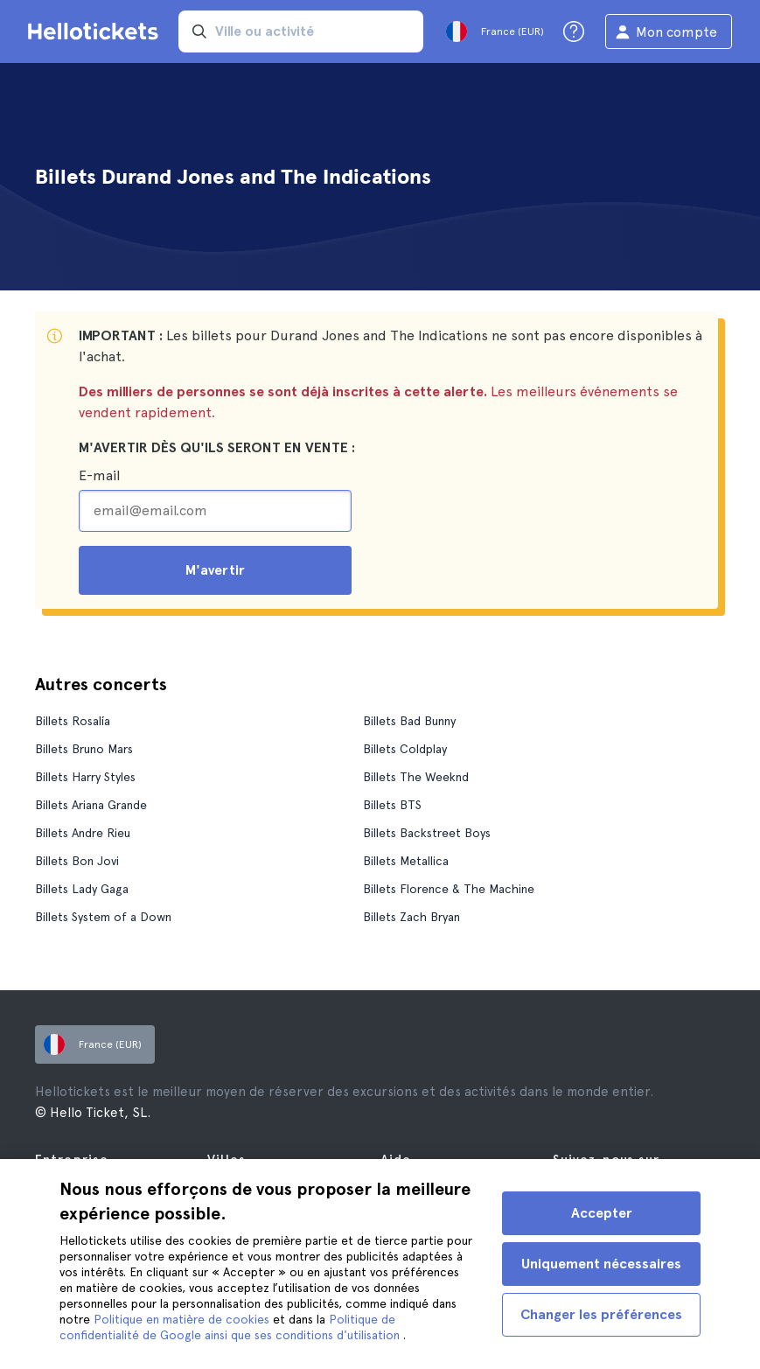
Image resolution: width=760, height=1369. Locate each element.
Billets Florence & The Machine (448, 889)
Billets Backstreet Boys (427, 833)
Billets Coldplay (405, 749)
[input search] (300, 31)
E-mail (99, 475)
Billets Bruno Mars (84, 749)
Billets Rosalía (72, 721)
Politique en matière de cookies (183, 1319)
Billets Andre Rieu (82, 833)
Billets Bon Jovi (77, 861)
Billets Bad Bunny (409, 721)
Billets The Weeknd (416, 777)
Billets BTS (392, 805)
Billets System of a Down (103, 917)
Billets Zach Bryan (411, 917)
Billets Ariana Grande (91, 805)
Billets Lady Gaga (82, 889)
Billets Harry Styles (85, 777)
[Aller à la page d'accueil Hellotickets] (96, 31)
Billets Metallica (406, 861)
